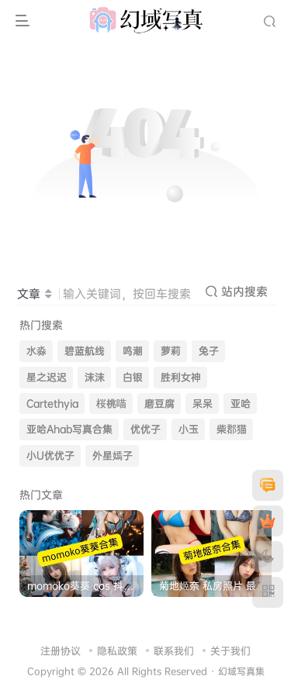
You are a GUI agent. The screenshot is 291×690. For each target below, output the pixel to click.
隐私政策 (117, 650)
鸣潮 (133, 350)
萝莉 (171, 350)
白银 (133, 377)
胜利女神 (181, 377)
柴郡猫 (232, 429)
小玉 (188, 429)
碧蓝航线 (84, 350)
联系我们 (174, 650)
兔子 (209, 350)
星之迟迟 (46, 377)
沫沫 (95, 377)
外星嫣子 (112, 455)
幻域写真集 (241, 671)
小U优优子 (50, 455)
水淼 (36, 350)
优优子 (145, 429)
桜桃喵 (111, 403)
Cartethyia (52, 403)
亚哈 (240, 403)
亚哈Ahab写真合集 (69, 429)
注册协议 (60, 650)
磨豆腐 (159, 403)
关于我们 (230, 650)
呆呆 (202, 403)
